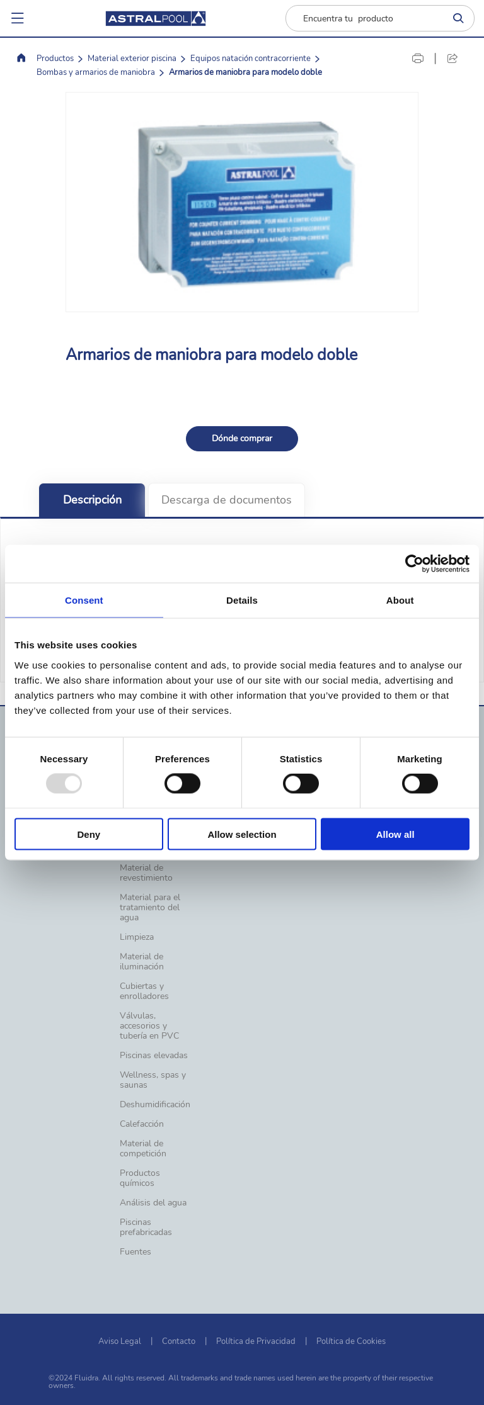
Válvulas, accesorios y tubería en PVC (149, 1026)
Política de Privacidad (256, 1341)
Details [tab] (242, 600)
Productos (55, 58)
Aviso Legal (119, 1341)
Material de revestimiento (146, 873)
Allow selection (241, 833)
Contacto (178, 1341)
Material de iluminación (142, 962)
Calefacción (142, 1124)
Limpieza (137, 937)
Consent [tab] (84, 600)
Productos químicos (140, 1178)
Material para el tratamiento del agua (150, 908)
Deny (88, 833)
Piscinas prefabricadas (146, 1227)
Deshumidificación (155, 1105)
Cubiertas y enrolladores (144, 991)
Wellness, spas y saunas (153, 1080)
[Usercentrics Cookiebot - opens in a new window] (414, 564)
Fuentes (135, 1252)
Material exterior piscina (132, 58)
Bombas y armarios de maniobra (96, 72)
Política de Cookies (351, 1341)
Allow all (395, 833)
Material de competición (143, 1149)
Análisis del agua (153, 1203)
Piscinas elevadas (154, 1056)
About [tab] (400, 600)
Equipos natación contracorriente (250, 58)
